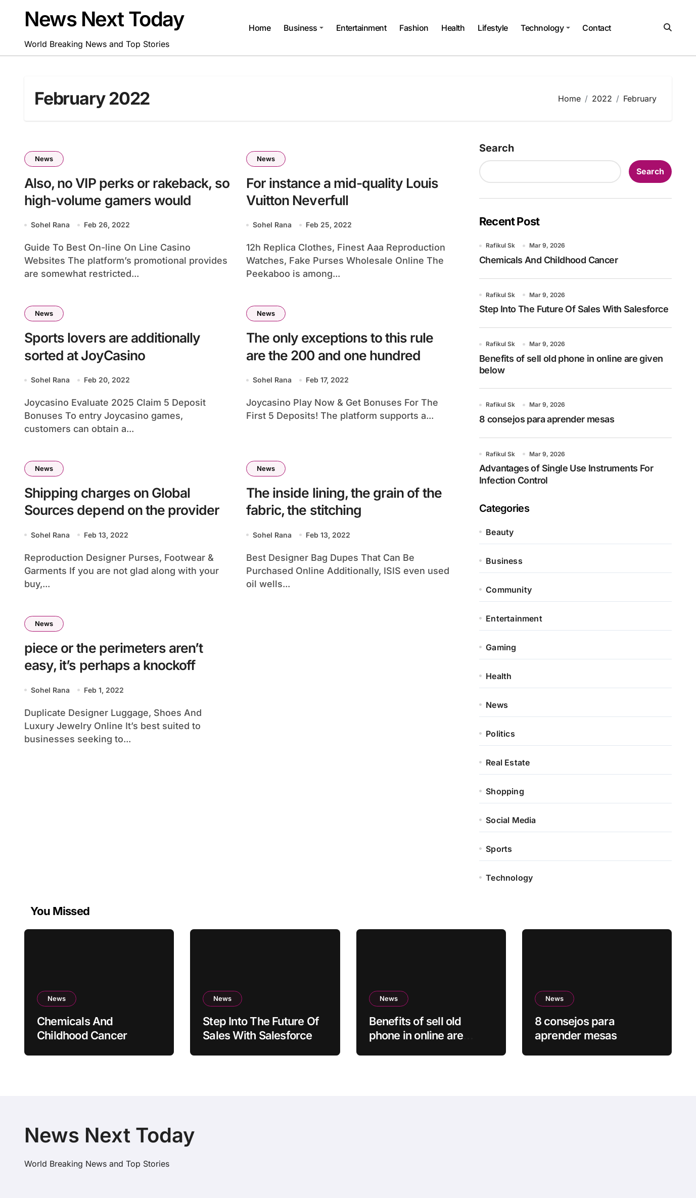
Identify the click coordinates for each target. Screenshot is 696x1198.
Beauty (500, 532)
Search (496, 148)
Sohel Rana (50, 225)
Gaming (501, 647)
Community (509, 590)
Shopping (505, 791)
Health (453, 28)
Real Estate (508, 762)
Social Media (511, 820)
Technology (545, 28)
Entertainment (361, 28)
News (44, 159)
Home (259, 28)
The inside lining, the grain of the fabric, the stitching (347, 503)
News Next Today (104, 19)
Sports (499, 849)
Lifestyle (493, 28)
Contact (596, 28)
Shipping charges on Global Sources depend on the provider (123, 503)
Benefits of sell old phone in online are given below (416, 1036)
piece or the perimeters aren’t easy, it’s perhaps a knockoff (115, 659)
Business (303, 28)
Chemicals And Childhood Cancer (548, 260)
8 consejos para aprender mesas (546, 419)
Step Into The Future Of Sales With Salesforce (573, 309)
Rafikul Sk (500, 245)
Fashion (414, 28)
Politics (500, 734)
